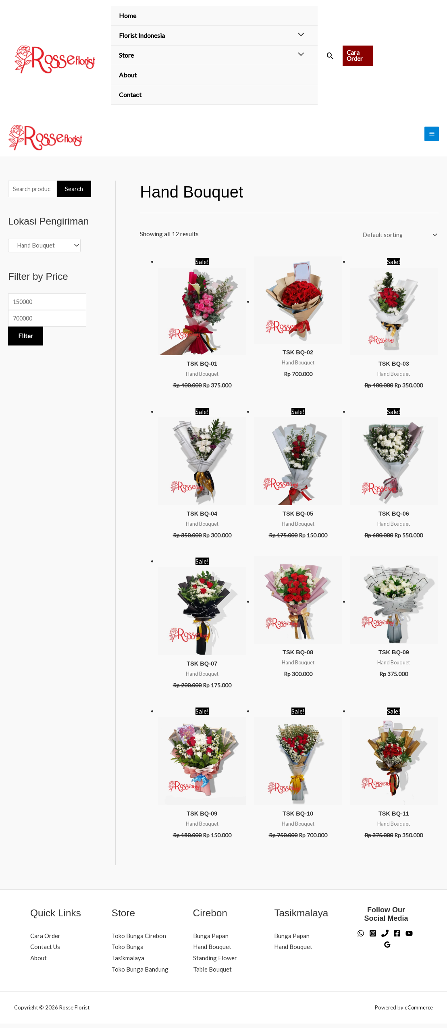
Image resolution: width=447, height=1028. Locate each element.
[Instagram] (372, 937)
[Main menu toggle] (431, 135)
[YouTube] (409, 937)
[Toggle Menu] (301, 34)
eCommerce (418, 1012)
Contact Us (45, 951)
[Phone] (385, 937)
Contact (130, 94)
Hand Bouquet (212, 951)
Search (74, 191)
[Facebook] (397, 937)
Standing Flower (215, 962)
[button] (330, 55)
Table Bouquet (212, 973)
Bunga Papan (211, 939)
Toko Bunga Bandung (140, 973)
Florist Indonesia (142, 35)
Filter (25, 340)
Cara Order (45, 939)
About (128, 75)
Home (127, 15)
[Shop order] (397, 237)
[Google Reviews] (387, 949)
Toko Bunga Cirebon (139, 939)
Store (126, 55)
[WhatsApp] (360, 937)
